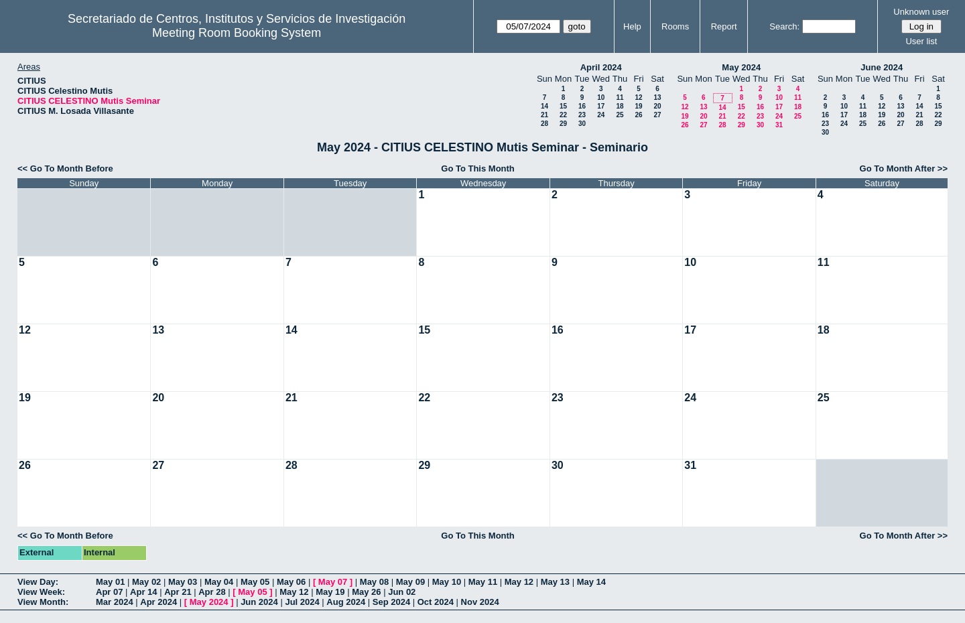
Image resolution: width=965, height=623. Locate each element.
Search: (784, 26)
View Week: (41, 592)
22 (563, 115)
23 (582, 115)
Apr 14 (143, 592)
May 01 (110, 582)
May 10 (446, 582)
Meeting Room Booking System (236, 33)
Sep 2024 (391, 602)
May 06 (291, 582)
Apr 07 (109, 592)
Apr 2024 (158, 602)
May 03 (182, 582)
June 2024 (881, 67)
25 (619, 115)
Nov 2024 (480, 602)
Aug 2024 (345, 602)
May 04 (218, 582)
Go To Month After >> (904, 168)
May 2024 (741, 67)
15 (563, 106)
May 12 (519, 582)
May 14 (591, 582)
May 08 (374, 582)
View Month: (42, 602)
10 (600, 97)
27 (657, 115)
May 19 (330, 592)
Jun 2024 (259, 602)
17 (600, 106)
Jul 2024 (302, 602)
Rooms (675, 26)
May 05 (255, 582)
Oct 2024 (435, 602)
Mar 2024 (114, 602)
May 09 (410, 582)
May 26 (366, 592)
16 (582, 106)
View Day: (37, 582)
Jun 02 (401, 592)
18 (619, 106)
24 (600, 115)
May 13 (555, 582)
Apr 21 (177, 592)
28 (544, 123)
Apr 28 (211, 592)
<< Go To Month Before (65, 168)
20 (657, 106)
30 (582, 123)
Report (724, 26)
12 (638, 97)
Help (632, 26)
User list (921, 41)
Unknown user (921, 12)
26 (638, 115)
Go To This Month (478, 168)
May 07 (332, 582)
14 (544, 106)
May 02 (146, 582)
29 (563, 123)
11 (619, 97)
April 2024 (601, 67)
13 (657, 97)
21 (544, 115)
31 (779, 125)
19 (638, 106)
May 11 (482, 582)
